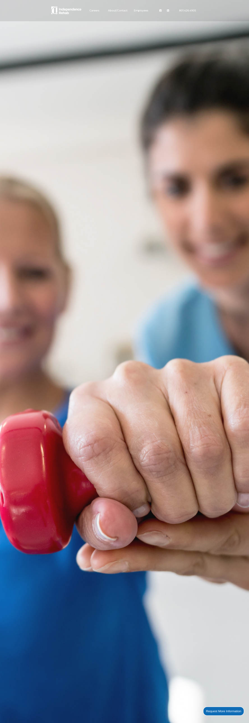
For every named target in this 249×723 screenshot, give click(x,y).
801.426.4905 (187, 10)
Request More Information (223, 711)
